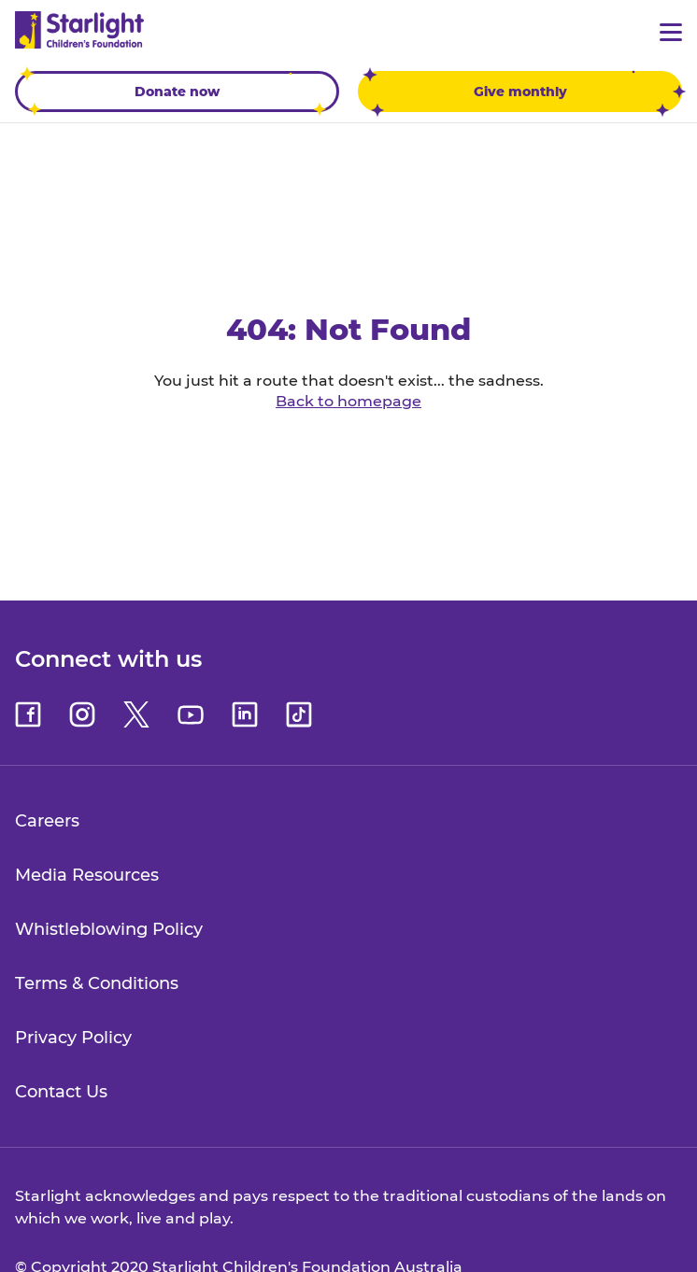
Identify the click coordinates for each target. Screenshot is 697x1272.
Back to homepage (348, 401)
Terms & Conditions (96, 983)
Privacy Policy (73, 1037)
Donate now (173, 91)
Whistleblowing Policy (109, 929)
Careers (47, 821)
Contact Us (61, 1091)
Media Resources (87, 875)
